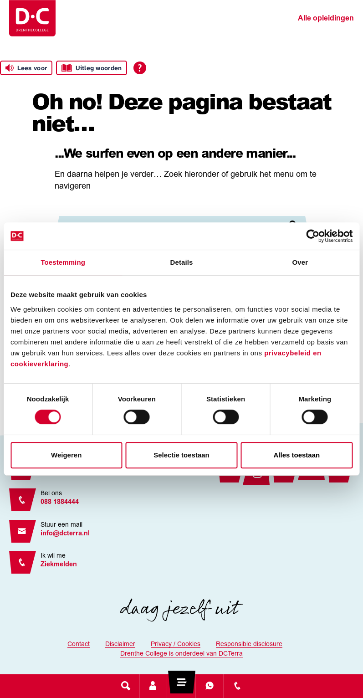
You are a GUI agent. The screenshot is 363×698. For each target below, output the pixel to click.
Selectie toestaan (181, 455)
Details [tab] (181, 262)
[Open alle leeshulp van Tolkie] (139, 68)
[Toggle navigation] (181, 685)
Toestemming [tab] (63, 262)
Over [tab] (300, 262)
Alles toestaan (296, 455)
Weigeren (66, 455)
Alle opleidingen (326, 18)
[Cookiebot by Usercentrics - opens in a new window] (313, 236)
